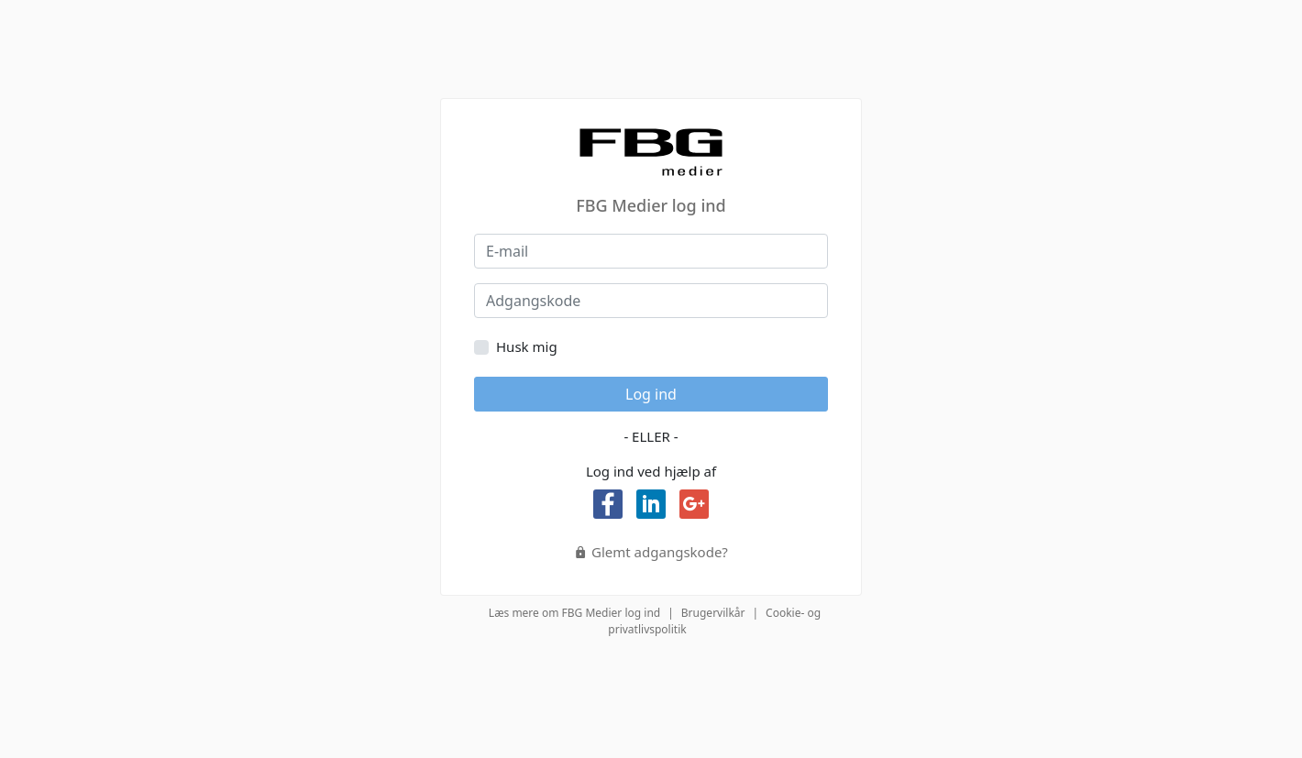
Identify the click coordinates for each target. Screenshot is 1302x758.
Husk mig (526, 346)
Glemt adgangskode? (651, 552)
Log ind (651, 394)
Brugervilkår (713, 613)
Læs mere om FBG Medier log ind (574, 613)
